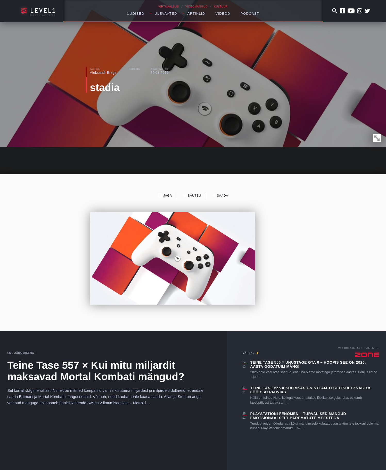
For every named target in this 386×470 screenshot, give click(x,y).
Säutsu (191, 195)
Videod (222, 13)
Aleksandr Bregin (104, 72)
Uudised (135, 13)
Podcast (250, 13)
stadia (105, 87)
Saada (219, 195)
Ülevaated (166, 13)
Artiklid (196, 13)
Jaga (165, 195)
